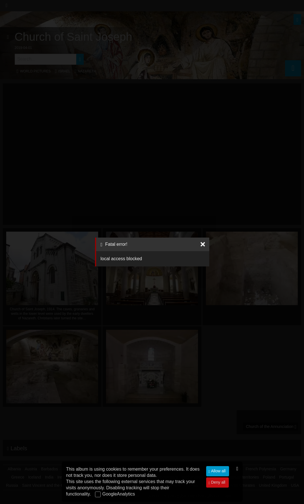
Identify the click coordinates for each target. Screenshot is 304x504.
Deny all (217, 482)
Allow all (217, 471)
